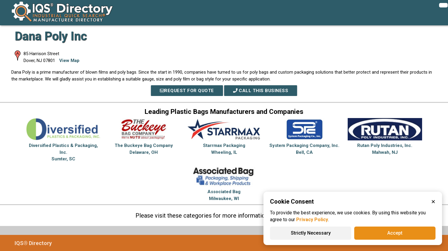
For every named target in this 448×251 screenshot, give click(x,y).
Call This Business (260, 90)
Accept (394, 233)
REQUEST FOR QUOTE (187, 90)
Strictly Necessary (311, 233)
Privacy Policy (312, 219)
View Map (69, 60)
